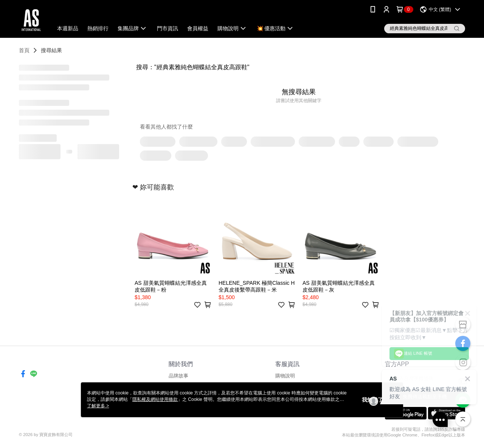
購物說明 (285, 376)
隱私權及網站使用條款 (155, 399)
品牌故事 (178, 376)
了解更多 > (98, 405)
